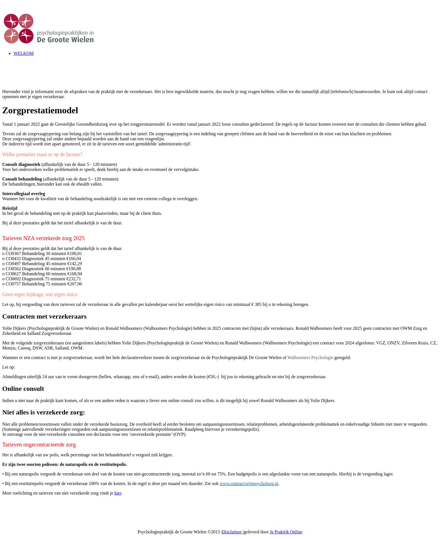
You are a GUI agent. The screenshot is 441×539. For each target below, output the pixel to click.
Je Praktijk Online (286, 531)
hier (117, 493)
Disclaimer (232, 531)
